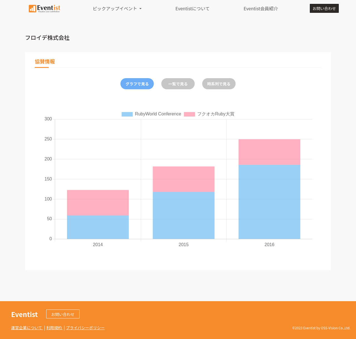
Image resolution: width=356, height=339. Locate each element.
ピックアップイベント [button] (115, 8)
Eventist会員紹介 (261, 8)
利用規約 (54, 327)
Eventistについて (192, 8)
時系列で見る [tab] (219, 83)
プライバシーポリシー (85, 327)
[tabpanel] (178, 178)
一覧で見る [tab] (178, 83)
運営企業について (27, 327)
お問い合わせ (324, 8)
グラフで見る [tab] (137, 83)
